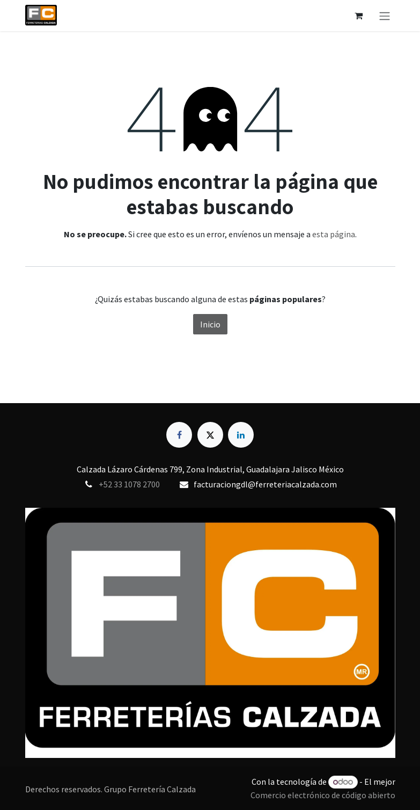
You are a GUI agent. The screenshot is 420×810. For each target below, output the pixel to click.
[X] (210, 435)
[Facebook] (179, 435)
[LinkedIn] (241, 435)
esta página (333, 234)
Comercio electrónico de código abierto (322, 795)
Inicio (210, 324)
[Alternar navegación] (384, 15)
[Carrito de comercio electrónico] (359, 15)
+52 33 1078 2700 (129, 484)
